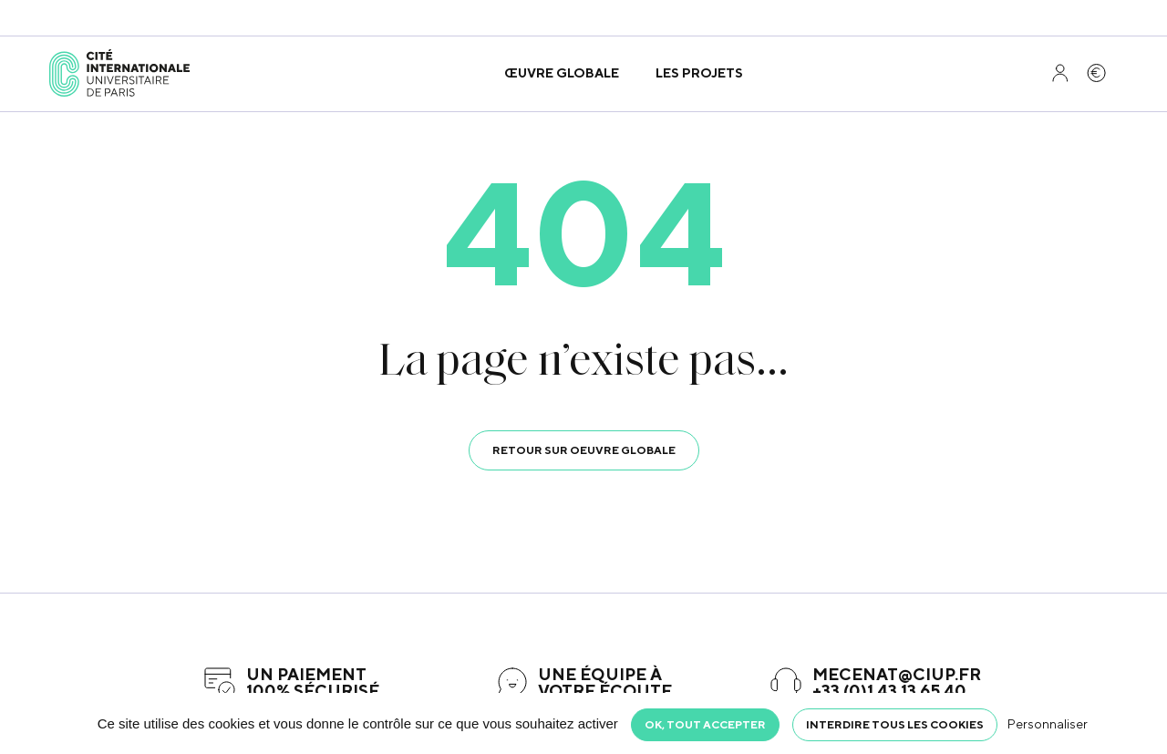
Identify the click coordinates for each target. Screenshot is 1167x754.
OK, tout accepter (705, 724)
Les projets (699, 73)
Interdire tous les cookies (895, 724)
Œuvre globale (561, 73)
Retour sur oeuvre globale (584, 450)
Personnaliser (1047, 724)
